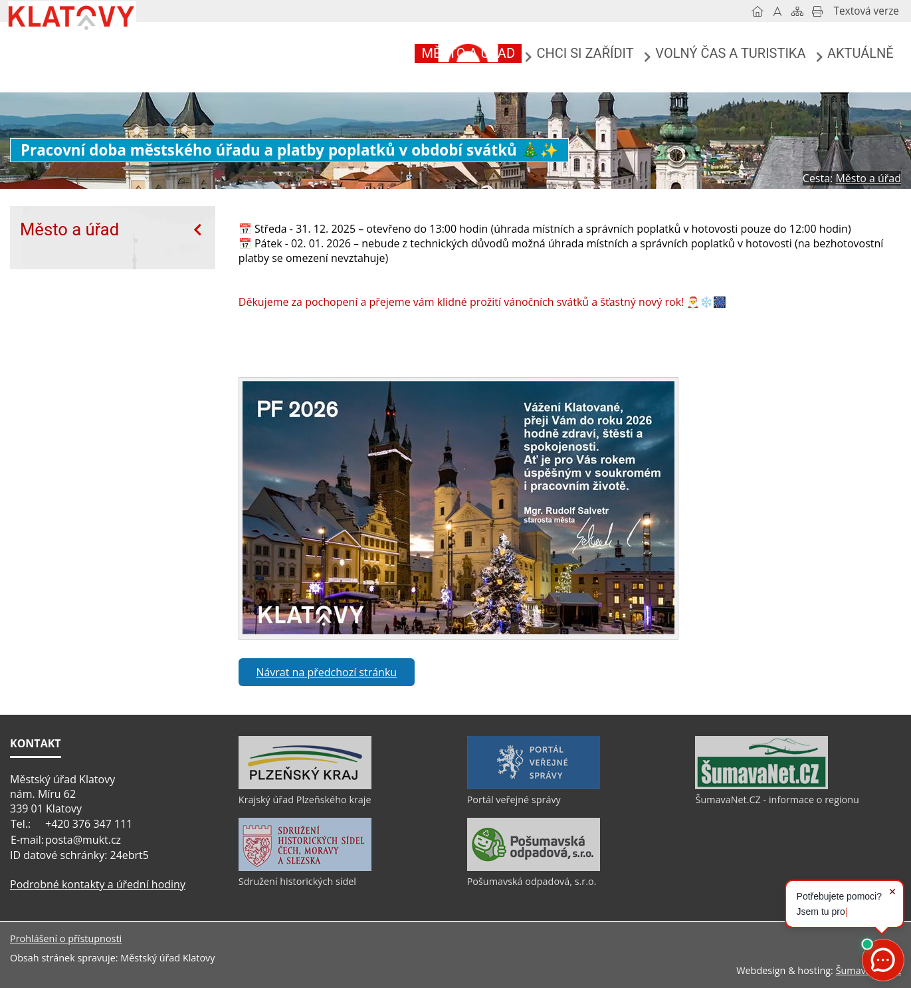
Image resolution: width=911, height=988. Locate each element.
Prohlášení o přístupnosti (66, 938)
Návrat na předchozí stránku (326, 672)
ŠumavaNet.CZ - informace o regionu (777, 799)
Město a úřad (69, 229)
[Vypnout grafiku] (777, 11)
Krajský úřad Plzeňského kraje (305, 799)
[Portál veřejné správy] (533, 786)
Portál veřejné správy (514, 799)
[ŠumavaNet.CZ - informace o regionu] (761, 786)
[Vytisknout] (817, 11)
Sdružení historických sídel (297, 881)
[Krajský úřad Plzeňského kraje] (305, 786)
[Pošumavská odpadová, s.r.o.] (533, 867)
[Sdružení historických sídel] (305, 867)
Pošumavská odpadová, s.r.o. (532, 881)
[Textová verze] (866, 11)
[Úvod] (757, 11)
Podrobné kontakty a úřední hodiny (97, 884)
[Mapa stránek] (797, 11)
